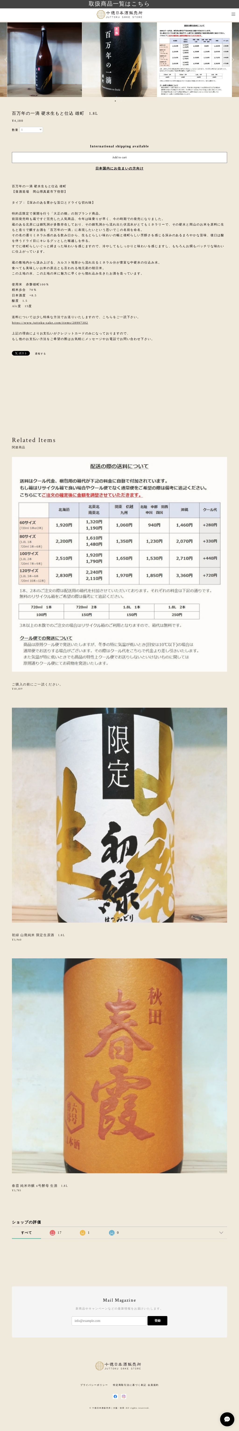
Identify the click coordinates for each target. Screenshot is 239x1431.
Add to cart (119, 157)
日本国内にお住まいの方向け (119, 168)
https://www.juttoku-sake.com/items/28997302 (50, 322)
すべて (26, 1232)
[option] (119, 59)
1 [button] (115, 100)
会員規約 (153, 1385)
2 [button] (118, 100)
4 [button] (124, 100)
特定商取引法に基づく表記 (129, 1385)
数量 (15, 130)
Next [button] (232, 59)
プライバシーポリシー (94, 1385)
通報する (40, 353)
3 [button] (121, 100)
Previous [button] (7, 59)
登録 (158, 1320)
